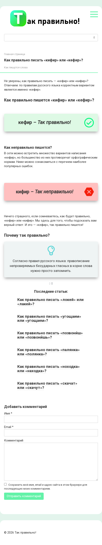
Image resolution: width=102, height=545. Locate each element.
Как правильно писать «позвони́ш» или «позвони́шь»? (50, 335)
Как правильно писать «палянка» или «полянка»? (48, 351)
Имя (8, 413)
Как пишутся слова (16, 67)
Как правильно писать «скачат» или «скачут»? (47, 385)
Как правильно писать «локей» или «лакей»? (50, 301)
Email (8, 427)
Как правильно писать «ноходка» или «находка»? (48, 368)
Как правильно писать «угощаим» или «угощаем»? (49, 318)
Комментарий (13, 440)
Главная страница (14, 54)
